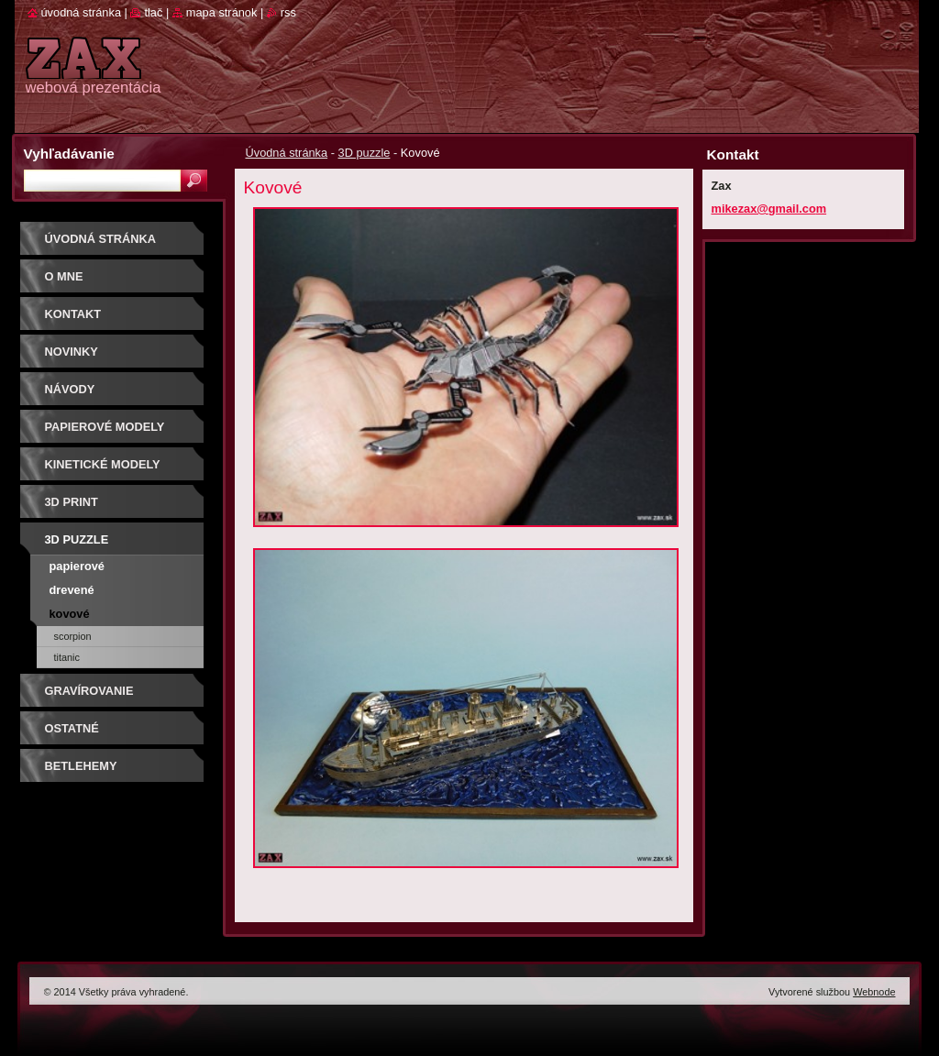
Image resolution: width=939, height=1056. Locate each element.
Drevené (72, 590)
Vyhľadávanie (69, 153)
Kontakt (73, 314)
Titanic (67, 657)
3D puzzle (364, 153)
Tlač (153, 12)
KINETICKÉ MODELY (102, 464)
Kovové (70, 614)
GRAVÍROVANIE (89, 691)
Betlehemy (81, 766)
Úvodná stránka (287, 153)
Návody (70, 389)
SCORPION (73, 636)
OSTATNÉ (72, 728)
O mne (64, 276)
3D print (71, 502)
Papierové (77, 566)
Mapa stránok (222, 12)
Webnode (874, 991)
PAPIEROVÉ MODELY (105, 427)
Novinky (71, 351)
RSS (288, 12)
